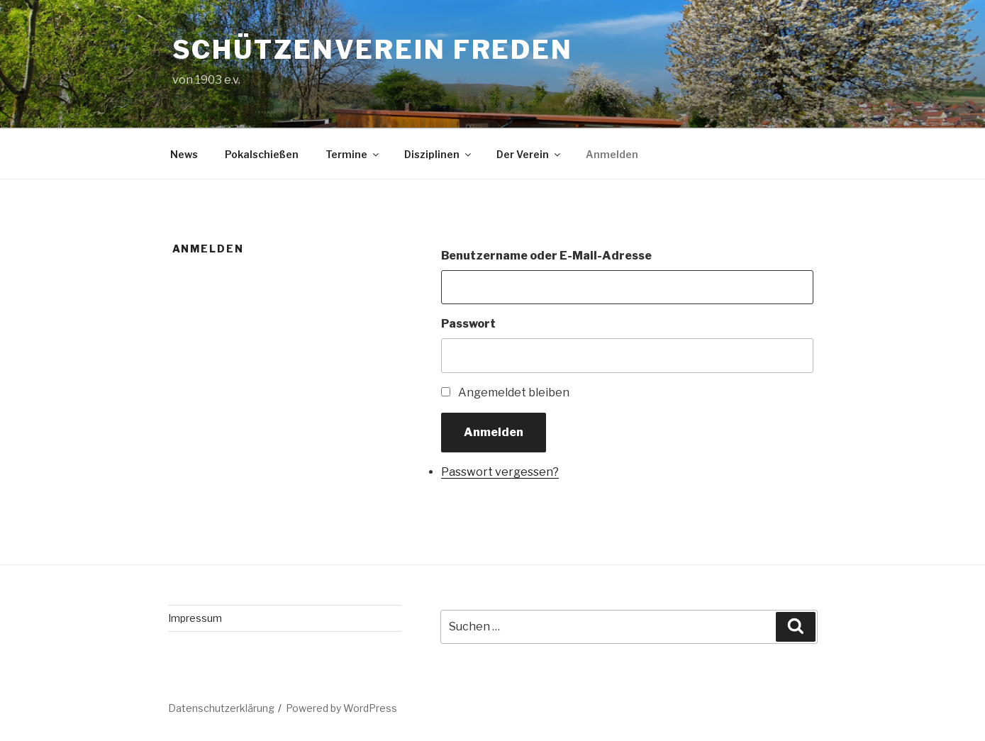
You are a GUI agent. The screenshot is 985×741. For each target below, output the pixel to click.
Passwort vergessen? (500, 472)
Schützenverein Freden (372, 49)
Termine (353, 154)
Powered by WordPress (341, 708)
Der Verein (529, 154)
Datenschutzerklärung (221, 708)
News (184, 154)
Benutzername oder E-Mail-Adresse (546, 255)
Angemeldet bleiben (513, 392)
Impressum (195, 618)
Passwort (468, 323)
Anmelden (612, 154)
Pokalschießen (262, 154)
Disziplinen (438, 154)
